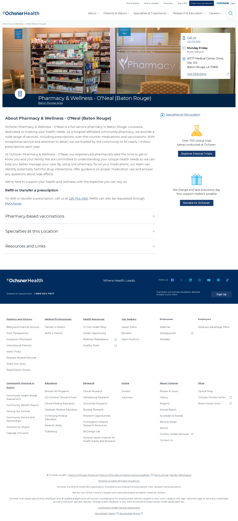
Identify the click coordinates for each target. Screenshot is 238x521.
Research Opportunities (97, 413)
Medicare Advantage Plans (213, 324)
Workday (165, 337)
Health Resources (93, 317)
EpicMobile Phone (130, 511)
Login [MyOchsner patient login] (233, 3)
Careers (214, 13)
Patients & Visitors (115, 13)
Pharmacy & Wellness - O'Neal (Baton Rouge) (24, 24)
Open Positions (130, 337)
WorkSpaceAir (168, 331)
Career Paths (129, 324)
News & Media (168, 419)
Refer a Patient (53, 331)
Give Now (168, 3)
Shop (201, 381)
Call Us (208, 39)
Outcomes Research (95, 401)
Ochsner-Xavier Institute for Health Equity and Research (99, 437)
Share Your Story (16, 361)
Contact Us (166, 438)
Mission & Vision (169, 389)
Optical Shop (205, 389)
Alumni (164, 425)
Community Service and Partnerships (20, 417)
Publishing (51, 429)
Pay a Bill (182, 3)
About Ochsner (169, 381)
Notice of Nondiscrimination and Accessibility (125, 473)
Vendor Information (180, 473)
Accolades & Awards (171, 413)
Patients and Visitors (19, 317)
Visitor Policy (13, 349)
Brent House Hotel (209, 401)
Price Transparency (17, 331)
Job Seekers (128, 317)
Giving (125, 381)
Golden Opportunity (94, 331)
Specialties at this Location (183, 114)
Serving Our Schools (18, 409)
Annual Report (168, 407)
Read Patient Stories (18, 367)
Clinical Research (92, 389)
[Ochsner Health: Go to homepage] (20, 12)
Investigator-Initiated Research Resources (95, 421)
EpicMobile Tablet (105, 511)
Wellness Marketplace (95, 337)
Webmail (165, 324)
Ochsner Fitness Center (211, 395)
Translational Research (96, 395)
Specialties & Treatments (150, 13)
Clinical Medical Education (60, 401)
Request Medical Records (21, 355)
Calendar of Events (17, 430)
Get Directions (196, 74)
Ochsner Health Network (174, 431)
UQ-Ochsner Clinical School (60, 395)
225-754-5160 (78, 198)
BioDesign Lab (91, 429)
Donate (125, 389)
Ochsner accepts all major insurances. (119, 478)
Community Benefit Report (22, 402)
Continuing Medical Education (56, 415)
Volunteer (127, 395)
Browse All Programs (57, 389)
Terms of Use (161, 473)
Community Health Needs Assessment (21, 395)
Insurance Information (19, 337)
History (164, 395)
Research (88, 381)
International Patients (19, 343)
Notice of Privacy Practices (83, 473)
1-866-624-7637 (44, 291)
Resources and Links (25, 246)
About (92, 13)
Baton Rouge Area (50, 103)
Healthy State (91, 343)
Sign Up (225, 292)
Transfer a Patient (55, 324)
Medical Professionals (58, 317)
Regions (164, 401)
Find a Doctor (132, 3)
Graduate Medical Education (61, 407)
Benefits (126, 331)
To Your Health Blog (94, 324)
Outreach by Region (18, 424)
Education (51, 381)
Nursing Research (93, 407)
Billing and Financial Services (22, 324)
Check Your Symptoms (202, 3)
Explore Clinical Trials (196, 153)
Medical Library (53, 423)
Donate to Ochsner (196, 202)
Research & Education (187, 13)
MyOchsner (13, 203)
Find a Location (151, 3)
